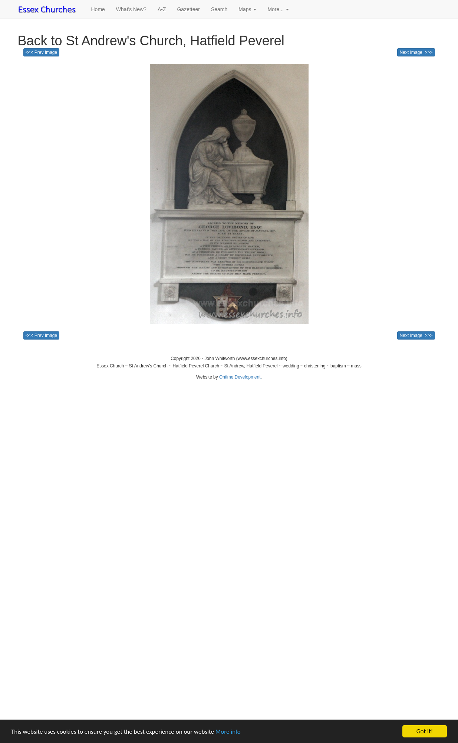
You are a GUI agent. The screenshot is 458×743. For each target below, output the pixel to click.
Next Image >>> (415, 52)
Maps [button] (247, 9)
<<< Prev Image (41, 52)
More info (228, 732)
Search (219, 9)
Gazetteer (188, 9)
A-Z (162, 9)
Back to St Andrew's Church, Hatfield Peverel (151, 40)
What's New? (131, 9)
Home (98, 9)
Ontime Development (240, 377)
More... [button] (278, 9)
